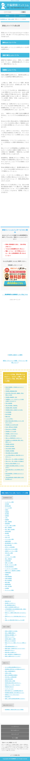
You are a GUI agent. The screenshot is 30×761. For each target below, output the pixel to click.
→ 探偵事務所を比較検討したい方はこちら (15, 294)
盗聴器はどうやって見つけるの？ (12, 694)
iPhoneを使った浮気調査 (10, 429)
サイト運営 (15, 738)
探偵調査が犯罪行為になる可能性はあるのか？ (15, 669)
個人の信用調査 (8, 580)
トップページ (15, 726)
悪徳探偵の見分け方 (9, 686)
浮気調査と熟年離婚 (9, 450)
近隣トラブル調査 (9, 562)
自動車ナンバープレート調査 (11, 551)
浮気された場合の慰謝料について (12, 463)
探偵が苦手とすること (10, 650)
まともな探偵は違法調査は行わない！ (13, 667)
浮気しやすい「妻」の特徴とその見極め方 (14, 461)
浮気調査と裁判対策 (9, 444)
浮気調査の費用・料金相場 (11, 407)
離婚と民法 (7, 416)
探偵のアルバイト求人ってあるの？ (12, 684)
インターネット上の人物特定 (11, 568)
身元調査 (7, 513)
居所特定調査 (8, 531)
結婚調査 (7, 519)
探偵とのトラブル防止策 (10, 640)
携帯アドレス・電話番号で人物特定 (12, 570)
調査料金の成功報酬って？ (10, 635)
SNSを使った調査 (9, 553)
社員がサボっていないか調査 (11, 549)
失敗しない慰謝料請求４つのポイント (13, 438)
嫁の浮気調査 (8, 414)
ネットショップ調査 (9, 590)
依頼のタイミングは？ (10, 636)
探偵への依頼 (11, 19)
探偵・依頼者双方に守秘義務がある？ (13, 654)
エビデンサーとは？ (9, 688)
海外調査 (7, 533)
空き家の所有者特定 (9, 566)
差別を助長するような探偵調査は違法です (14, 690)
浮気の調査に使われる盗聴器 (11, 453)
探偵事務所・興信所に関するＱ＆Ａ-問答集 (14, 709)
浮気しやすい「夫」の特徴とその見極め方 (14, 459)
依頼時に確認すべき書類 (15, 355)
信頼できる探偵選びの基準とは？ (12, 607)
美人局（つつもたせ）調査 (10, 564)
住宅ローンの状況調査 (10, 547)
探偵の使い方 (8, 601)
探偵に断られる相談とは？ (10, 652)
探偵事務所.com (3, 19)
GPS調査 (7, 504)
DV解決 (6, 509)
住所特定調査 (8, 560)
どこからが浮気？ (9, 418)
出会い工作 (7, 537)
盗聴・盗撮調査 (8, 521)
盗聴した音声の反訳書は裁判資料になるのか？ (15, 698)
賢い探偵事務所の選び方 (10, 605)
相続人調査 (7, 582)
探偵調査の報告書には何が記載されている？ (14, 692)
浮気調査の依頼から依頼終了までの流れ (14, 409)
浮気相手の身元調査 (9, 446)
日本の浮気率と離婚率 (10, 448)
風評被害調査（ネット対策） (11, 543)
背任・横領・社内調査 (10, 529)
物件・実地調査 (8, 527)
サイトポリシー (15, 730)
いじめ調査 (7, 555)
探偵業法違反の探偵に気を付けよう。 (13, 682)
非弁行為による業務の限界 (10, 677)
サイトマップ (15, 734)
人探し (6, 517)
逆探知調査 (7, 523)
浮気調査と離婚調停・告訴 (11, 397)
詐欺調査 (7, 588)
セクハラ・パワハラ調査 (10, 556)
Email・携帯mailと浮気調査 (11, 427)
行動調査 (7, 511)
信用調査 (7, 515)
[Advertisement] (15, 211)
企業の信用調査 (8, 578)
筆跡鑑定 (7, 574)
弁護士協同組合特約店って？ (11, 646)
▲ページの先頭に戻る (15, 755)
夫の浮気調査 (8, 412)
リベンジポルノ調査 (9, 539)
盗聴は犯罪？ (8, 696)
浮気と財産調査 (8, 403)
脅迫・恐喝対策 (8, 558)
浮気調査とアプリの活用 (10, 431)
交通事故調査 (8, 572)
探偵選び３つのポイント (10, 603)
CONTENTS (22, 15)
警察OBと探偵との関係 (10, 680)
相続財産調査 (8, 584)
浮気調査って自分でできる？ (11, 433)
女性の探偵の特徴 (9, 679)
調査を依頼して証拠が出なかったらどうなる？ (15, 648)
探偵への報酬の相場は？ (10, 633)
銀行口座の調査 (8, 545)
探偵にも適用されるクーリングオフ (12, 656)
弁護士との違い (8, 673)
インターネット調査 (9, 502)
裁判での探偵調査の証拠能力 (11, 675)
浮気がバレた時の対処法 (10, 435)
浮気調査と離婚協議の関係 (11, 391)
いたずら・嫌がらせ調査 (10, 525)
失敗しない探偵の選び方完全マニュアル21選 (14, 620)
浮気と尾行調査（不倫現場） (11, 405)
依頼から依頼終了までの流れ (11, 631)
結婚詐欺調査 (8, 541)
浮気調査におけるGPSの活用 (11, 424)
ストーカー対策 (8, 507)
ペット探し (7, 535)
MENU (7, 15)
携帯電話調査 (8, 506)
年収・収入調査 (8, 586)
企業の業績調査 (8, 576)
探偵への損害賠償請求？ (10, 671)
